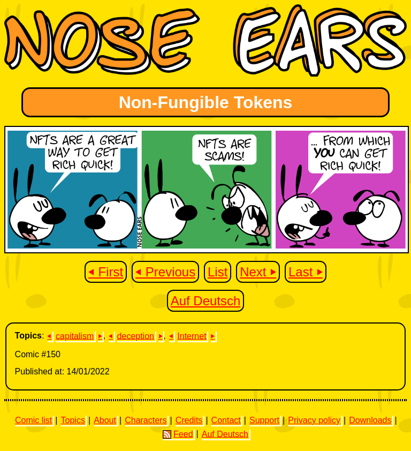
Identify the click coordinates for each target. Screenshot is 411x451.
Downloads (370, 420)
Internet (191, 335)
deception (135, 335)
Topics (73, 420)
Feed (178, 434)
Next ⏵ (258, 272)
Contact (226, 420)
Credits (189, 420)
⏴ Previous (165, 272)
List (217, 272)
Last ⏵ (305, 272)
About (105, 420)
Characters (145, 420)
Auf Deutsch (206, 301)
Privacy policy (314, 420)
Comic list (33, 420)
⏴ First (105, 272)
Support (264, 420)
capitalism (75, 335)
